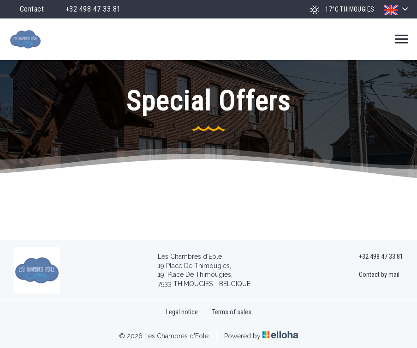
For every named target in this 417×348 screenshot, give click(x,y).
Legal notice (182, 312)
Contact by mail (373, 275)
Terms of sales (231, 312)
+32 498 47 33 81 (375, 257)
